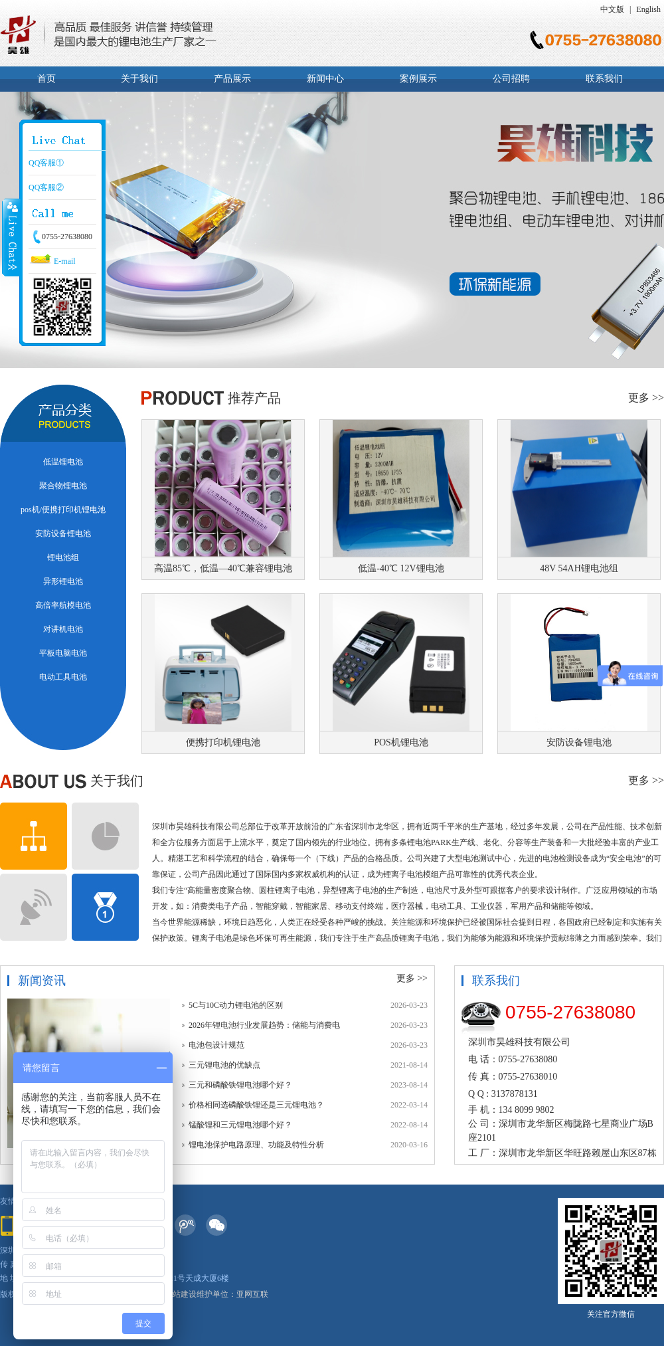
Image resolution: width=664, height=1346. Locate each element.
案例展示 (418, 79)
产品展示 (232, 79)
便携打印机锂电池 (223, 742)
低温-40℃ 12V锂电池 (401, 568)
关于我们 (139, 79)
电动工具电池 (63, 677)
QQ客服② (46, 187)
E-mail (52, 261)
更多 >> (646, 397)
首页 (46, 79)
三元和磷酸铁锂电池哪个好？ (240, 1085)
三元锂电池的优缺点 (224, 1065)
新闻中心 (325, 79)
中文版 (612, 9)
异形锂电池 (63, 581)
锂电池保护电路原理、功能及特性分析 (256, 1144)
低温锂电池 (63, 461)
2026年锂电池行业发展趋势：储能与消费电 (264, 1025)
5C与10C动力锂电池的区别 (236, 1005)
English (648, 9)
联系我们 (604, 79)
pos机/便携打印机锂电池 (63, 509)
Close (11, 237)
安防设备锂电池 (63, 533)
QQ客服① (46, 162)
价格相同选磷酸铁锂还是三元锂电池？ (256, 1104)
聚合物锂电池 (63, 485)
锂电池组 (63, 557)
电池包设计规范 (216, 1045)
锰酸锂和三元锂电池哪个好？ (240, 1124)
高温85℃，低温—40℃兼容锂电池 (223, 568)
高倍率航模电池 (63, 605)
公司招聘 (511, 79)
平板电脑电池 (63, 653)
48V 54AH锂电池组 (579, 568)
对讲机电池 (63, 629)
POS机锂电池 (401, 742)
